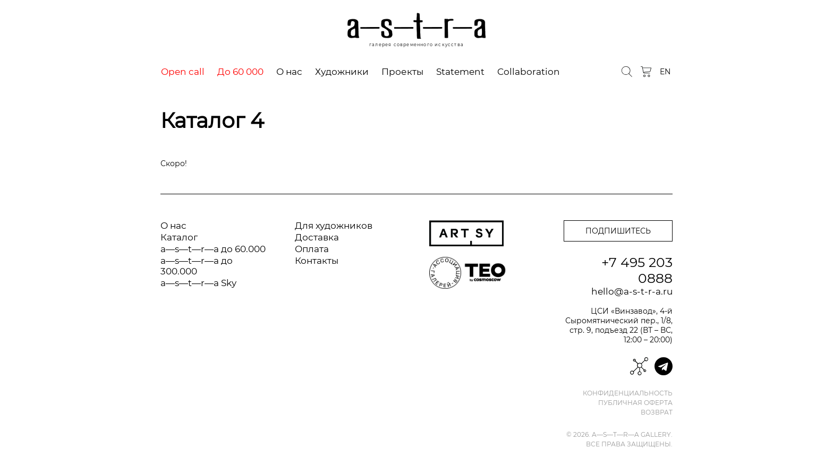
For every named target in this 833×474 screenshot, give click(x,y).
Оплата (312, 249)
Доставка (317, 237)
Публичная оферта (635, 403)
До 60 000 (240, 71)
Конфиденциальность (628, 393)
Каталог (179, 237)
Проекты (402, 71)
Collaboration (528, 71)
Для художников (333, 225)
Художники (342, 71)
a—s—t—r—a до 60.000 (213, 249)
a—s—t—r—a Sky (198, 283)
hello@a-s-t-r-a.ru (632, 291)
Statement (460, 71)
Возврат (657, 412)
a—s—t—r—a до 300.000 (196, 266)
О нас (289, 71)
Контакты (316, 260)
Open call (183, 71)
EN (665, 71)
